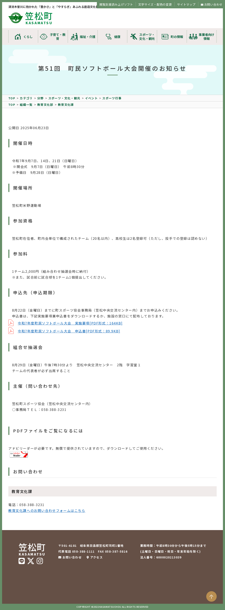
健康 (117, 36)
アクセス (96, 557)
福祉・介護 (87, 36)
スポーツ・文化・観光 (147, 36)
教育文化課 (66, 104)
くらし (28, 36)
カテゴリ (26, 98)
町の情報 (177, 36)
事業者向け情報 (206, 36)
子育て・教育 (57, 36)
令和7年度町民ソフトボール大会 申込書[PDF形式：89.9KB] (69, 330)
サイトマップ (186, 4)
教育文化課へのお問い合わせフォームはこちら (46, 510)
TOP (11, 98)
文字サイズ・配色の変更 (155, 4)
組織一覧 (26, 104)
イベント (91, 98)
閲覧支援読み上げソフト (116, 4)
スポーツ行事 (111, 98)
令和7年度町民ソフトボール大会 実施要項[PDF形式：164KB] (70, 323)
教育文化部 (45, 104)
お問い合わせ (213, 4)
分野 (40, 98)
